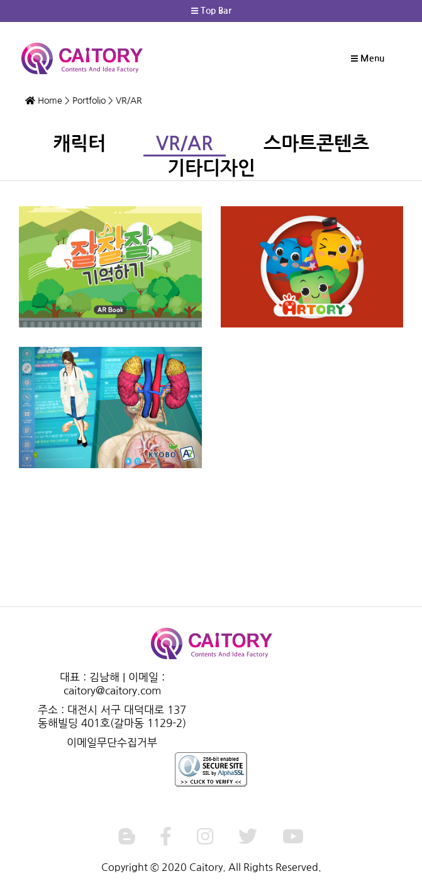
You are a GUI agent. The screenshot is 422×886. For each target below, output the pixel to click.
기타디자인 (211, 168)
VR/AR (184, 143)
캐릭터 (79, 143)
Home (43, 100)
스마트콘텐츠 (316, 143)
